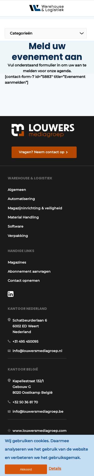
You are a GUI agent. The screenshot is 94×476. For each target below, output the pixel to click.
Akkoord (26, 469)
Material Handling (23, 217)
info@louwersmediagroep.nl (37, 351)
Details (55, 468)
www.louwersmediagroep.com (40, 431)
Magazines (17, 262)
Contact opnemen (24, 280)
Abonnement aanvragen (29, 271)
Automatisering (21, 199)
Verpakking (18, 236)
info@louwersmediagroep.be (38, 411)
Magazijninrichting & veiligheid (35, 208)
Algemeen (17, 190)
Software (15, 226)
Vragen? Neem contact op (41, 152)
